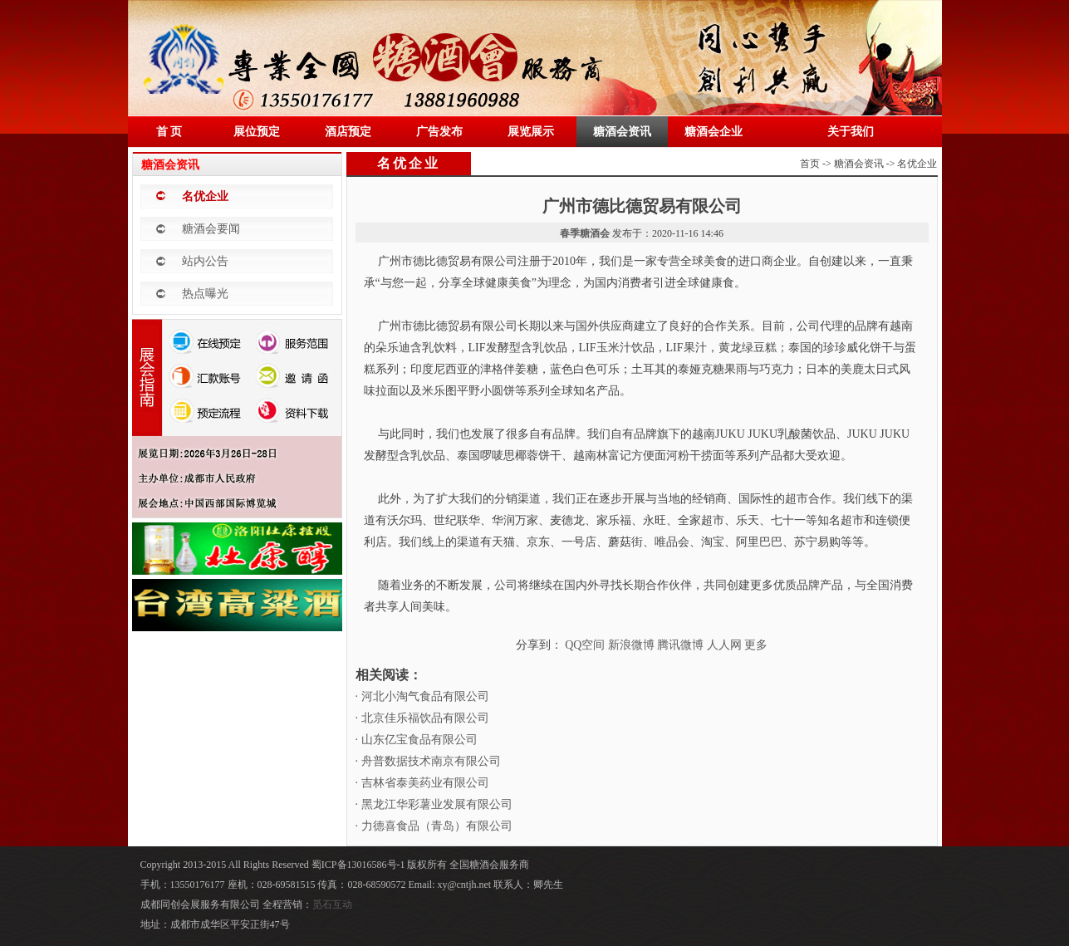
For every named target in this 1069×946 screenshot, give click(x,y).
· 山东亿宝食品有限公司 (417, 739)
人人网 (724, 645)
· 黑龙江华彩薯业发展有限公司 (434, 804)
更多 (755, 645)
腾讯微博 (680, 645)
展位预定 (256, 131)
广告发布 (439, 131)
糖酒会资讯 (622, 131)
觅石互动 (332, 904)
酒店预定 (348, 131)
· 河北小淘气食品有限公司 (422, 696)
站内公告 (205, 261)
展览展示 (531, 131)
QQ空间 (585, 645)
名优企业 (205, 196)
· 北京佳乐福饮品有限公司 (422, 718)
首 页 (169, 131)
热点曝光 (205, 293)
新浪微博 (631, 645)
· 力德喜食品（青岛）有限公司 (434, 826)
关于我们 (850, 131)
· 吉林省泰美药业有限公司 (422, 783)
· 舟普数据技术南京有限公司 (428, 761)
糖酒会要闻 (211, 229)
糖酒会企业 (713, 131)
